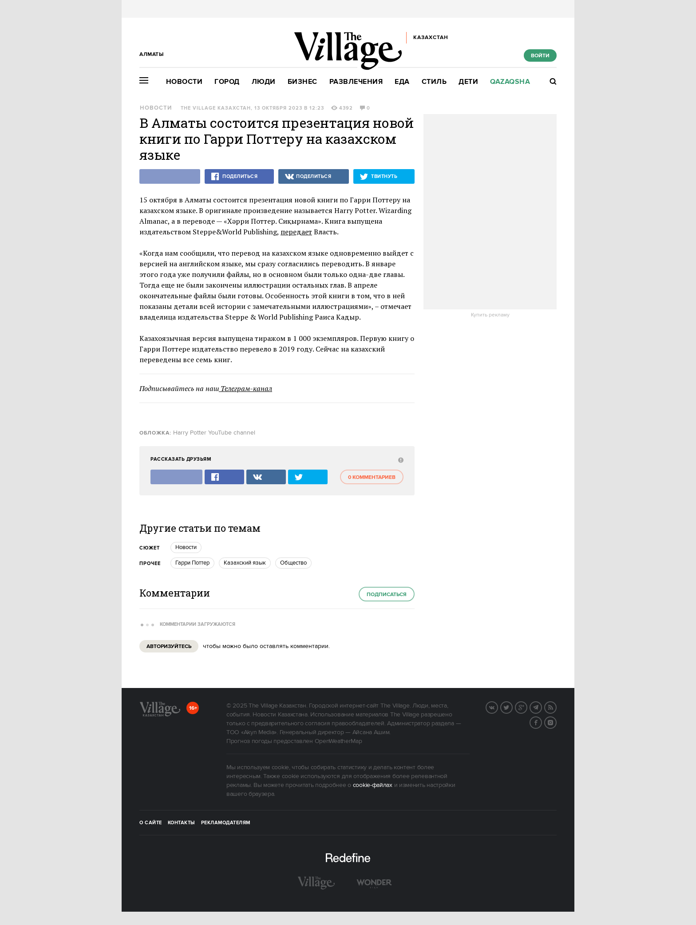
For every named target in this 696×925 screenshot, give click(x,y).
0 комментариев (371, 477)
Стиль (434, 82)
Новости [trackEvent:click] (186, 547)
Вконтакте (497, 707)
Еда (402, 82)
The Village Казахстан (216, 108)
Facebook (541, 722)
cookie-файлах (372, 785)
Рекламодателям (225, 823)
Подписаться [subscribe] (387, 594)
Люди (264, 82)
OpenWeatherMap (338, 741)
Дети (468, 82)
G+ (526, 707)
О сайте (150, 823)
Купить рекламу (490, 315)
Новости (184, 82)
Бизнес (302, 82)
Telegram (541, 707)
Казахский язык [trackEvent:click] (245, 562)
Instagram (556, 722)
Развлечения (356, 82)
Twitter (512, 707)
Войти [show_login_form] (540, 55)
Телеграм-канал (245, 388)
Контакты (181, 823)
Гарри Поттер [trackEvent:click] (192, 562)
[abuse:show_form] (399, 459)
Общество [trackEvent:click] (293, 562)
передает (296, 232)
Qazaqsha (510, 82)
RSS (556, 707)
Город (227, 82)
